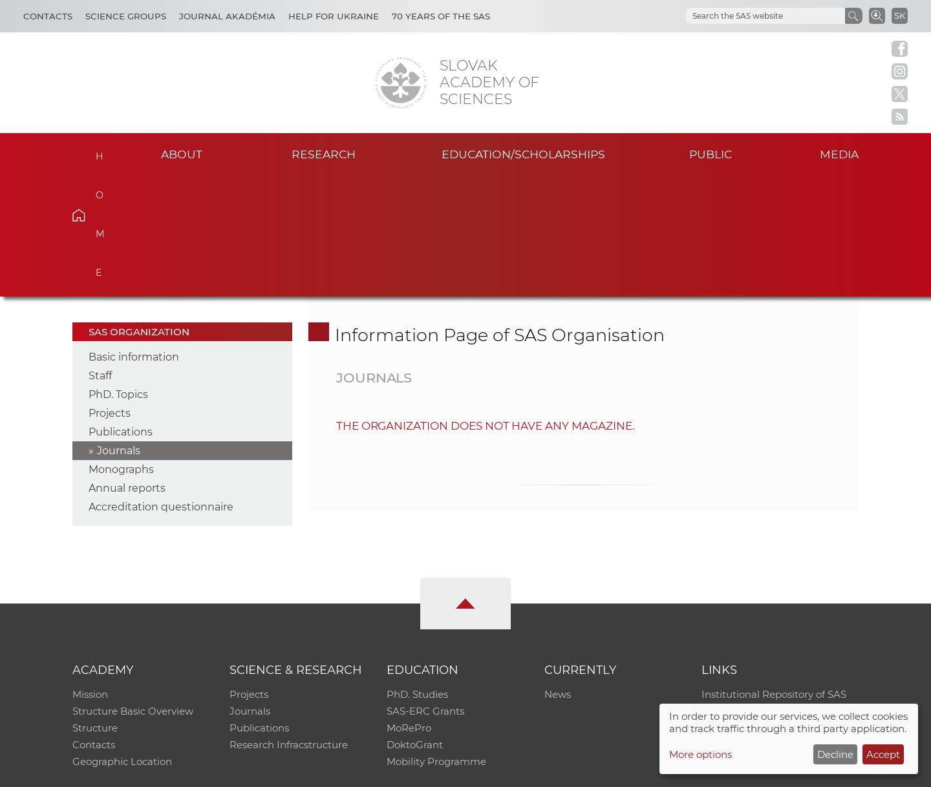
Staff (100, 255)
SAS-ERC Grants (425, 591)
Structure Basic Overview (132, 591)
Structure (95, 608)
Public (710, 154)
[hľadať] (750, 16)
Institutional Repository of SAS (773, 574)
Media (839, 154)
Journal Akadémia (227, 16)
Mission (90, 574)
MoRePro (409, 608)
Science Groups (125, 16)
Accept (883, 754)
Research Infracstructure (289, 624)
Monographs (121, 349)
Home (98, 152)
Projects (110, 293)
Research (324, 154)
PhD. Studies (417, 574)
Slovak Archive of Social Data (770, 591)
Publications (121, 312)
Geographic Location (122, 641)
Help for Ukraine (333, 16)
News (557, 574)
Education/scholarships (523, 154)
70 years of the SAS (441, 16)
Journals (118, 330)
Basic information (134, 237)
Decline (835, 754)
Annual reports (127, 368)
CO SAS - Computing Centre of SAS (247, 771)
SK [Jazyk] (899, 15)
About (181, 154)
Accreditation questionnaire (161, 387)
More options (700, 754)
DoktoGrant (415, 624)
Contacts (47, 16)
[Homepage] (401, 83)
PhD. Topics (118, 274)
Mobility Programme (436, 641)
